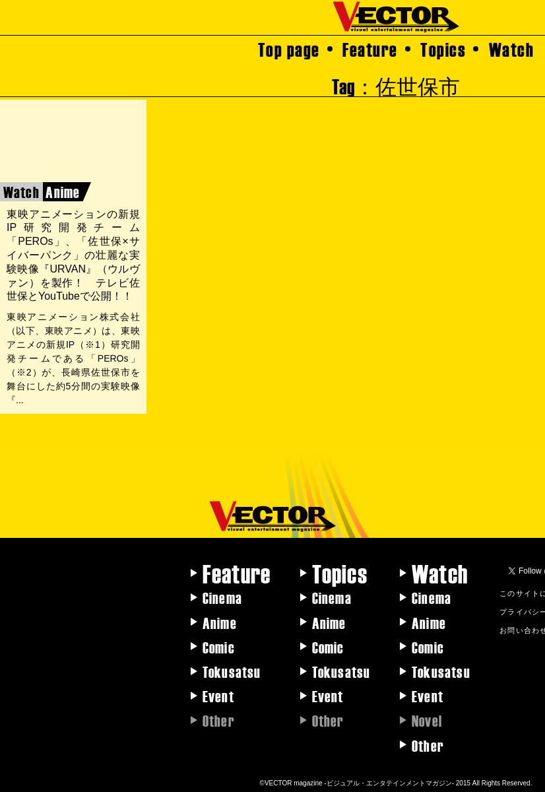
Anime (220, 622)
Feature (370, 48)
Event (218, 695)
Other (428, 745)
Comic (219, 646)
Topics (443, 48)
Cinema (222, 597)
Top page (289, 48)
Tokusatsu (232, 671)
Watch (511, 48)
